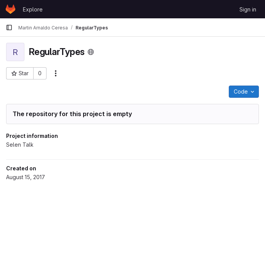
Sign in (247, 9)
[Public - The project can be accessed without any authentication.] (91, 52)
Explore (33, 9)
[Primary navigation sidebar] (9, 27)
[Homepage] (10, 9)
